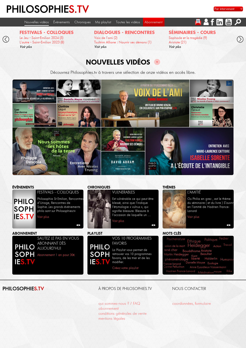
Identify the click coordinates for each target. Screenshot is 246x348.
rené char (170, 250)
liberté (195, 258)
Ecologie (213, 263)
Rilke (229, 271)
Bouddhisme (191, 251)
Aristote (206, 250)
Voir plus (26, 47)
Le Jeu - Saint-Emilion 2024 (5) (41, 38)
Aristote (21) (177, 42)
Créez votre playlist (125, 268)
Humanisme (228, 259)
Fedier (223, 238)
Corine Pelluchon (174, 266)
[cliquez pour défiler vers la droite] (240, 40)
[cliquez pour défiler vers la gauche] (5, 40)
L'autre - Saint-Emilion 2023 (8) (42, 42)
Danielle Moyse (195, 262)
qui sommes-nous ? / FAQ (119, 303)
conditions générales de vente (122, 313)
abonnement (108, 308)
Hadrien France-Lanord (180, 271)
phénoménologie (176, 259)
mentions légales (111, 318)
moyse (217, 271)
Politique (211, 239)
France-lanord (172, 264)
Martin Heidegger (176, 254)
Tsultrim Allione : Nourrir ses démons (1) (122, 42)
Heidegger (198, 245)
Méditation (206, 272)
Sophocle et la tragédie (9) (188, 38)
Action (217, 246)
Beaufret (206, 254)
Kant (194, 256)
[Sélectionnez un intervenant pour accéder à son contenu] (228, 9)
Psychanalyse (176, 239)
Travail (228, 245)
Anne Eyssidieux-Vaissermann (208, 267)
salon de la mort (175, 246)
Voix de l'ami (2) (105, 38)
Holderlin (211, 258)
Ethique (194, 241)
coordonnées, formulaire (191, 303)
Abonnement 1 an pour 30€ (56, 255)
